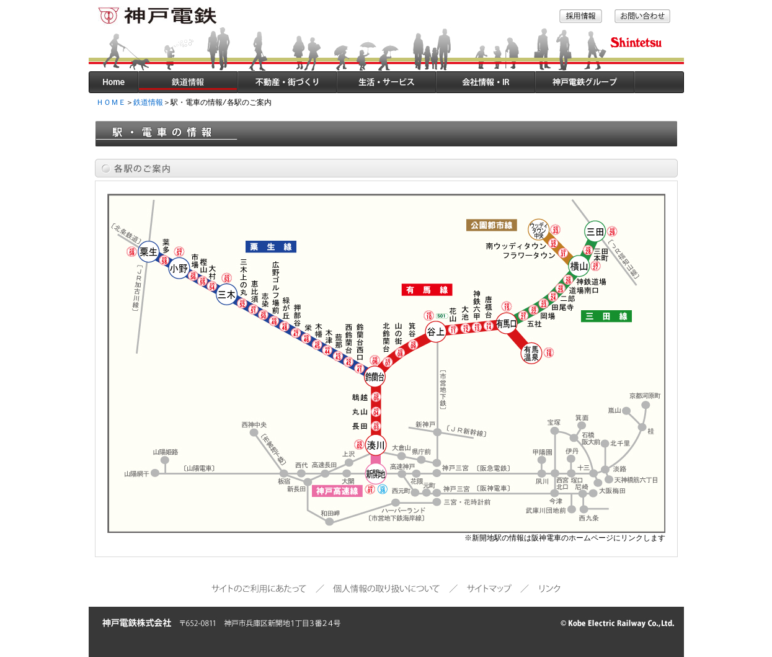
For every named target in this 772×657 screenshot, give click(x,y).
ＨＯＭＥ (111, 102)
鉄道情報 (148, 102)
